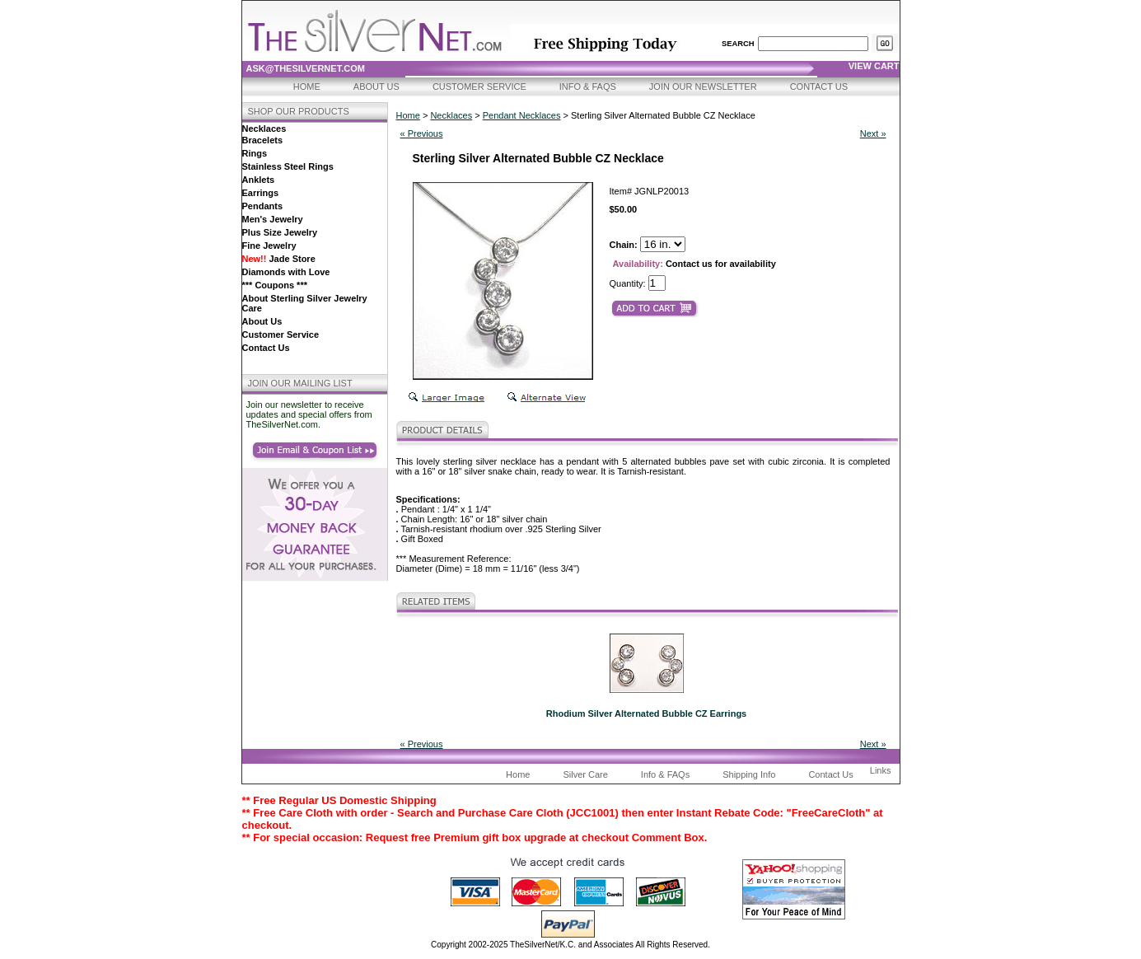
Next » (873, 133)
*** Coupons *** (274, 285)
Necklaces (264, 128)
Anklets (258, 180)
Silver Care (585, 774)
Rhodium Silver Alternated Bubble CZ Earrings (646, 713)
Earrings (260, 193)
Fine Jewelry (269, 245)
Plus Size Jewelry (280, 232)
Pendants (262, 206)
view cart (874, 66)
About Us (376, 86)
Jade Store (279, 259)
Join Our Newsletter (703, 86)
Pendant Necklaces (522, 115)
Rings (255, 153)
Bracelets (262, 140)
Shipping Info (748, 774)
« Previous (421, 133)
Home (306, 86)
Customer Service (479, 86)
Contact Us (819, 86)
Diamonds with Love (286, 272)
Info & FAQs (587, 86)
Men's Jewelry (272, 219)
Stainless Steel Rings (288, 166)
